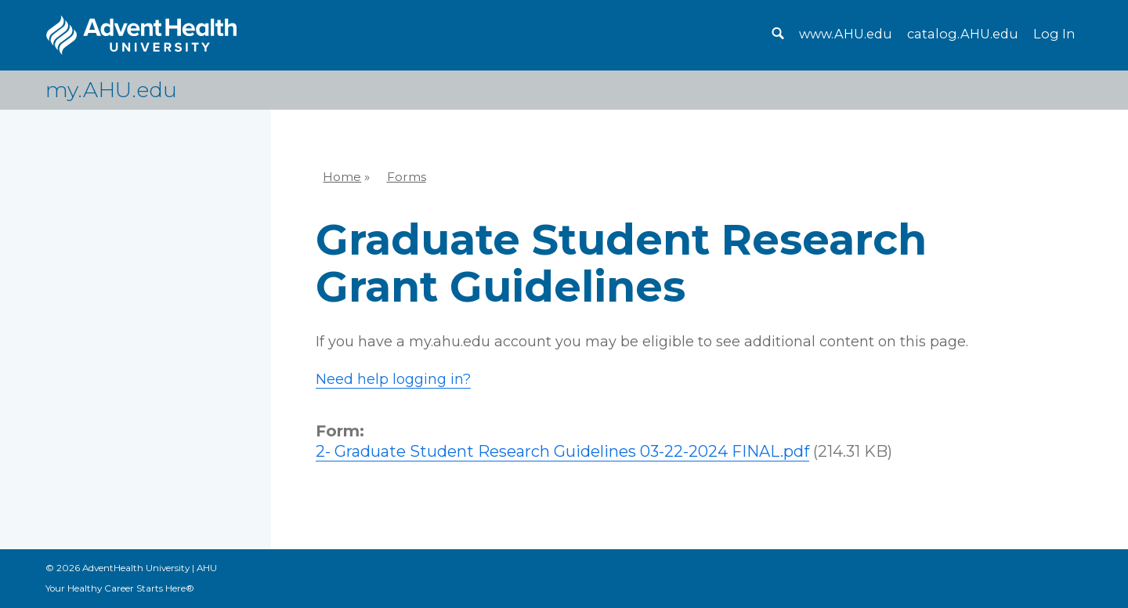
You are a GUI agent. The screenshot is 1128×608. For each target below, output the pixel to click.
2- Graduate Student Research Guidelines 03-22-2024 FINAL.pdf (562, 451)
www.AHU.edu (845, 34)
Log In (1054, 34)
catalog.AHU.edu (962, 34)
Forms (406, 176)
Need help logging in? (393, 379)
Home (342, 176)
